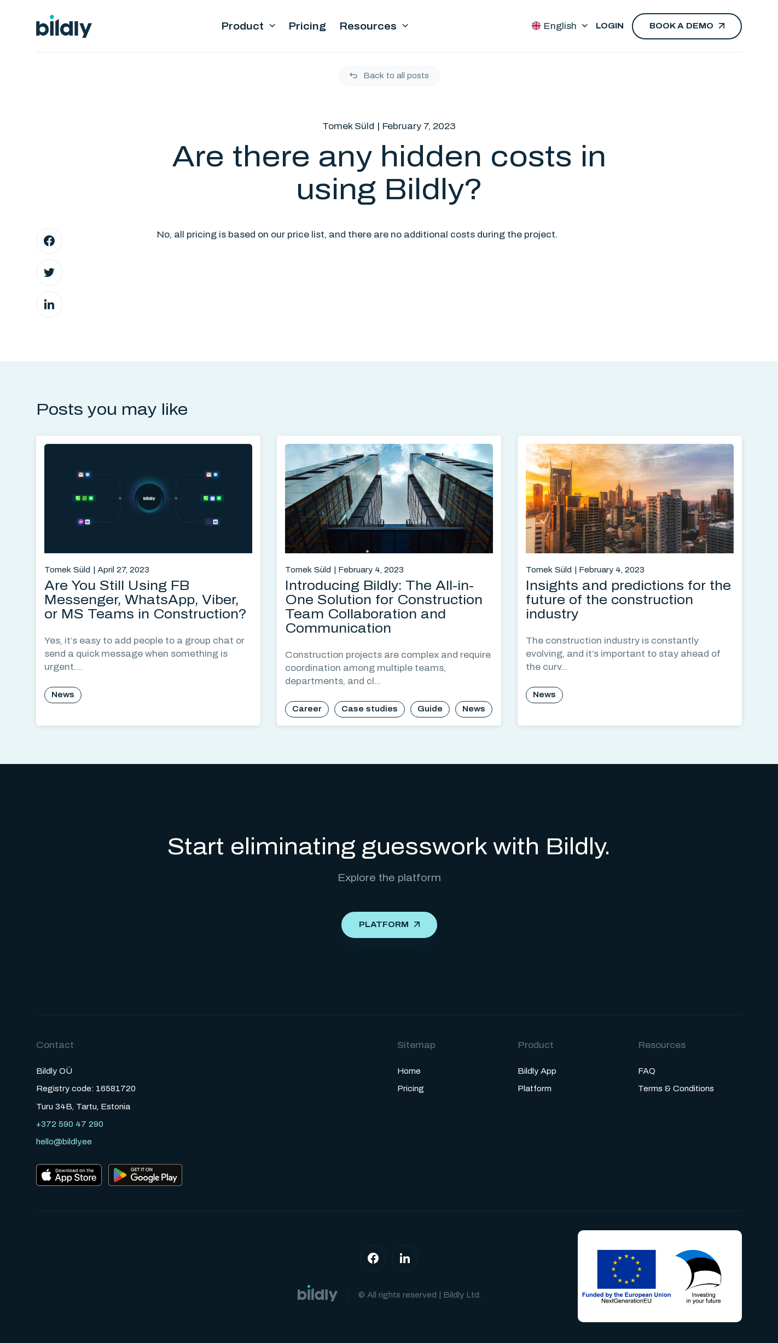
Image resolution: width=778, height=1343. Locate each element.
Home (409, 1071)
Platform (384, 925)
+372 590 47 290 (69, 1124)
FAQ (646, 1071)
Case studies (369, 709)
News (62, 695)
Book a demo (681, 26)
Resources (368, 26)
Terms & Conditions (676, 1089)
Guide (430, 709)
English (554, 26)
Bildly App (537, 1071)
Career (307, 709)
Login (610, 26)
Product (242, 26)
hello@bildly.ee (64, 1142)
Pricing (307, 26)
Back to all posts (396, 76)
